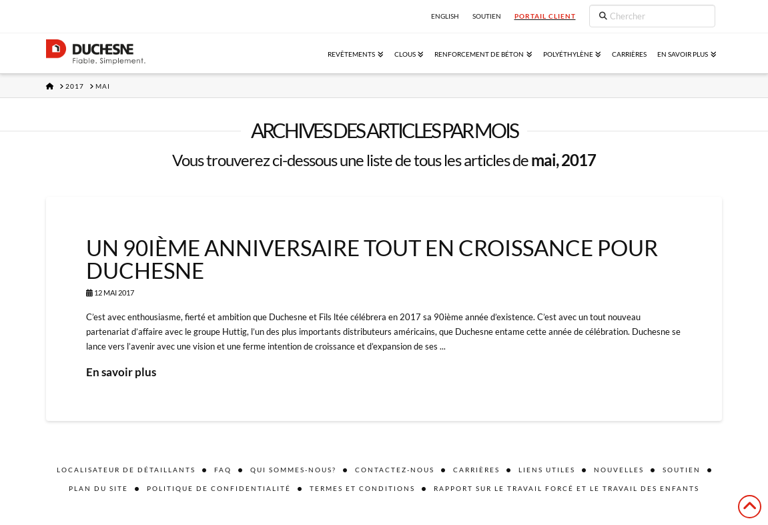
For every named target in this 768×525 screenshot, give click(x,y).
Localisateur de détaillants (126, 470)
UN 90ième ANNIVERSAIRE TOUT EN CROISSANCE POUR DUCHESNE (372, 259)
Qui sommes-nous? (293, 470)
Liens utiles (546, 470)
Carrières (476, 470)
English (445, 16)
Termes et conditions (362, 488)
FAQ (223, 470)
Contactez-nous (394, 470)
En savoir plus (121, 372)
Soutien (682, 470)
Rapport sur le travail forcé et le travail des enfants (566, 488)
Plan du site (98, 488)
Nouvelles (619, 470)
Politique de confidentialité (219, 488)
